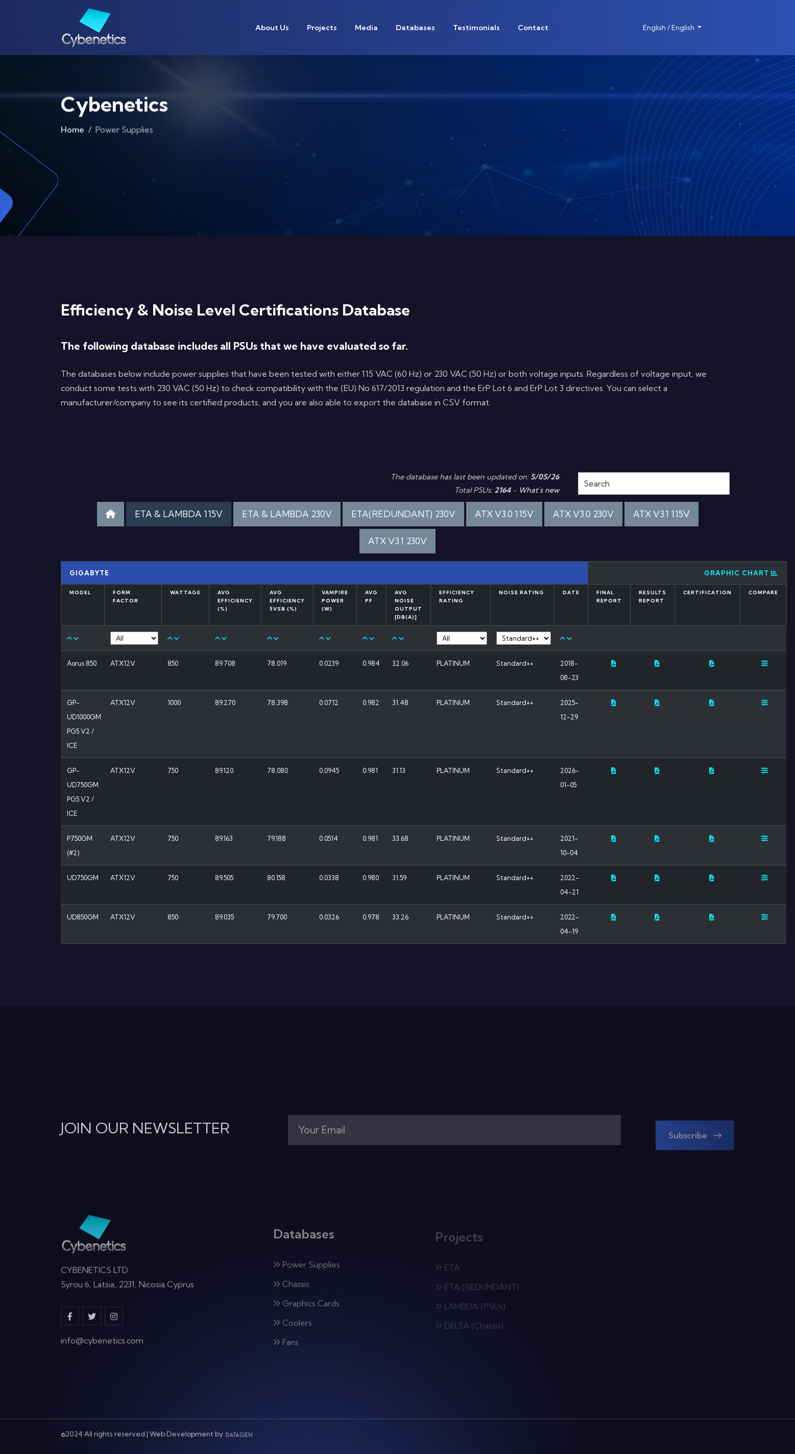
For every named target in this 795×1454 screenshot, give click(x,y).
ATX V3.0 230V (583, 513)
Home (72, 133)
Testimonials (476, 27)
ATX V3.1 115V (661, 513)
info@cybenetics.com (102, 1346)
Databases (415, 27)
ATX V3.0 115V (504, 513)
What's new (539, 490)
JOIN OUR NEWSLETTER (145, 1128)
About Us (272, 27)
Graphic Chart (741, 573)
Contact (533, 27)
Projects (322, 27)
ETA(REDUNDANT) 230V (403, 513)
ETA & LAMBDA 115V (179, 513)
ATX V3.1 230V (397, 541)
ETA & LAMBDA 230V (287, 513)
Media (366, 27)
